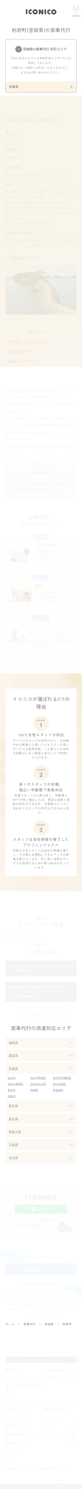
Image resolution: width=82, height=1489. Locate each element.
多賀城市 (58, 1090)
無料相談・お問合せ (41, 1269)
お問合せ (25, 1468)
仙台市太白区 (38, 1084)
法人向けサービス (17, 1409)
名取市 (12, 1096)
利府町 (34, 1090)
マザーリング (58, 1377)
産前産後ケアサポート (23, 361)
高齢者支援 (56, 1369)
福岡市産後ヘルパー (19, 1434)
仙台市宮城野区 (62, 1078)
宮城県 (13, 1068)
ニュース (49, 1426)
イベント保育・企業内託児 (23, 1388)
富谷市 (12, 1090)
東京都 (13, 1118)
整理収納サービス (17, 1443)
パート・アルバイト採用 (60, 1434)
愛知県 (13, 1055)
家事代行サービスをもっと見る (41, 665)
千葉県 (13, 1144)
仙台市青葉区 (38, 1078)
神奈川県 (15, 1131)
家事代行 (14, 342)
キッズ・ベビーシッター (23, 1377)
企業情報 (11, 1468)
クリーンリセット (17, 1417)
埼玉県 (13, 1157)
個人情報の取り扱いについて (52, 1468)
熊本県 (13, 1105)
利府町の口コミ (24, 258)
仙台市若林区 (15, 1084)
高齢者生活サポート (22, 352)
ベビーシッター (38, 342)
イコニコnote (52, 1417)
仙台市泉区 (59, 1084)
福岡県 (13, 1042)
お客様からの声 (53, 1409)
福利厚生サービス (17, 1426)
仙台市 (12, 1078)
